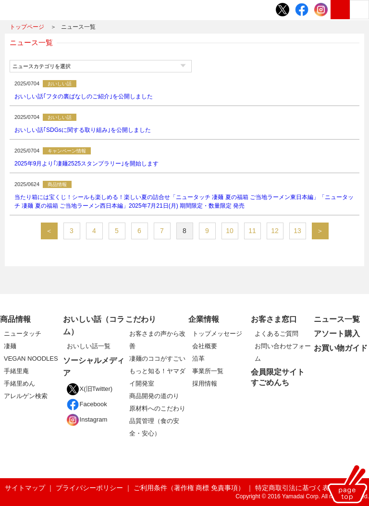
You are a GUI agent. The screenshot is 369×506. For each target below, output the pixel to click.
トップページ (27, 27)
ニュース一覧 (337, 319)
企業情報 (203, 319)
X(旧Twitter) (90, 388)
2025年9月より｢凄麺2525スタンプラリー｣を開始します (86, 163)
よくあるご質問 (276, 333)
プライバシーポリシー (89, 488)
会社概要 (204, 346)
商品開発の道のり (154, 396)
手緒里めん (19, 383)
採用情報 (204, 383)
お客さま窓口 (274, 319)
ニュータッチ (22, 333)
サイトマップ (25, 488)
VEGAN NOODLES (31, 358)
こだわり (140, 319)
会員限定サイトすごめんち (278, 377)
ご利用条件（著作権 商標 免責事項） (189, 488)
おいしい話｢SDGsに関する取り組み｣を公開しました (82, 130)
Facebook (87, 404)
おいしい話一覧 (89, 346)
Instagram (87, 419)
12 (275, 231)
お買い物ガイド (341, 348)
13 (297, 231)
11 (252, 231)
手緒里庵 (16, 371)
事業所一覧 (207, 371)
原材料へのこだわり (157, 408)
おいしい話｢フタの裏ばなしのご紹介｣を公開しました (83, 96)
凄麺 (10, 346)
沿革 (198, 358)
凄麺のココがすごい (157, 358)
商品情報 (15, 319)
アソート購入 (337, 333)
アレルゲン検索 (26, 396)
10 (230, 231)
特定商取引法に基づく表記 (295, 488)
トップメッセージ (217, 333)
